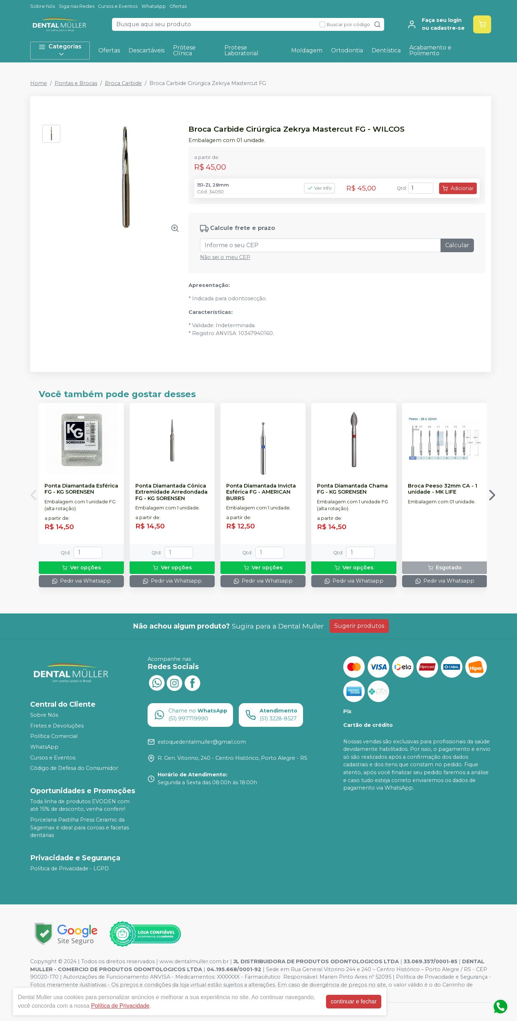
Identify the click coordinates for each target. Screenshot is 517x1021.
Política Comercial (54, 736)
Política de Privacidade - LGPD (69, 868)
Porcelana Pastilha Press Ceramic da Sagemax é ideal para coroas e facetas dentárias (79, 827)
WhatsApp (153, 6)
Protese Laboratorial (241, 50)
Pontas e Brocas (76, 83)
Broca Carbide (123, 83)
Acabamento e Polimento (430, 50)
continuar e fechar (354, 1001)
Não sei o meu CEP (225, 257)
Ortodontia (347, 50)
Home (38, 83)
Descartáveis (146, 50)
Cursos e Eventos (118, 6)
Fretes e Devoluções (57, 726)
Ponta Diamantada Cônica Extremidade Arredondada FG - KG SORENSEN (171, 492)
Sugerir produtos (359, 625)
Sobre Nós (42, 6)
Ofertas (178, 6)
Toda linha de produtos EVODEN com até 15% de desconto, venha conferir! (80, 805)
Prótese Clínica (184, 50)
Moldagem (306, 50)
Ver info (319, 188)
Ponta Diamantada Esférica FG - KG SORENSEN (81, 489)
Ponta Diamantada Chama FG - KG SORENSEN (352, 489)
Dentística (386, 50)
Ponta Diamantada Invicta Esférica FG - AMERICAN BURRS (261, 492)
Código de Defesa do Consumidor (74, 768)
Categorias (59, 50)
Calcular (457, 245)
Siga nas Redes (76, 6)
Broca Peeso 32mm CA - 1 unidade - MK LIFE (442, 489)
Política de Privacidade (120, 1006)
